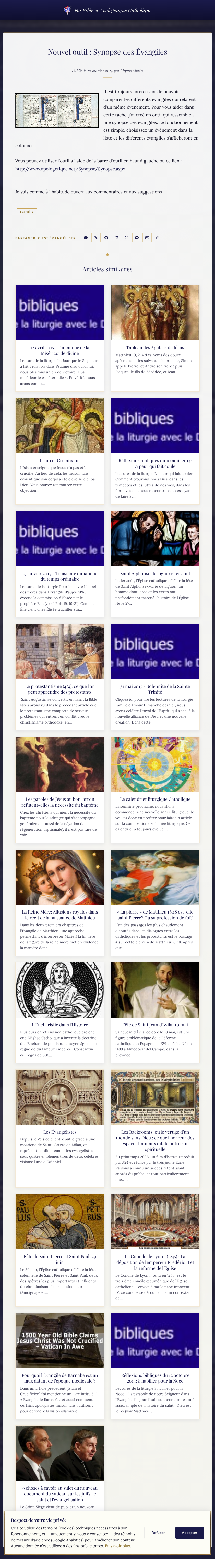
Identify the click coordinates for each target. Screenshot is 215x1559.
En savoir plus (117, 1545)
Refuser (158, 1532)
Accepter (190, 1532)
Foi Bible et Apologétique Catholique (107, 10)
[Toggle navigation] (15, 10)
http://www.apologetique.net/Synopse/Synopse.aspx (70, 169)
